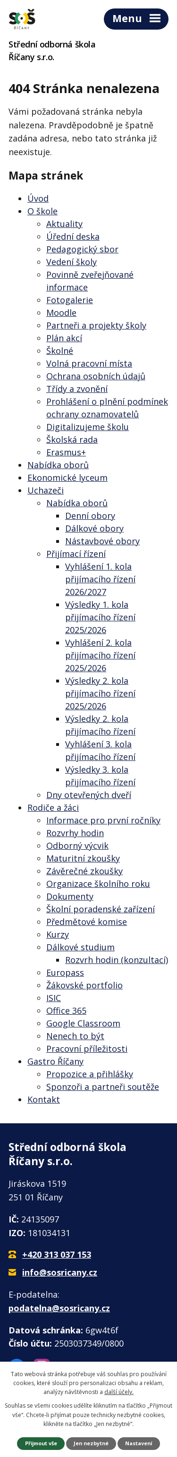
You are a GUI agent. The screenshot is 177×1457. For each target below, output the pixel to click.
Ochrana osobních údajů (95, 376)
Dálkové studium (80, 947)
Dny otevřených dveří (88, 794)
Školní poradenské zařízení (100, 909)
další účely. (119, 1392)
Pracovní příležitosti (86, 1048)
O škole (42, 211)
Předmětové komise (86, 921)
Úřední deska (73, 236)
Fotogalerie (69, 300)
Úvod (38, 198)
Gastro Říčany (55, 1061)
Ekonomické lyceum (67, 477)
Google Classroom (83, 1023)
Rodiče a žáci (53, 807)
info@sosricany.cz (59, 1272)
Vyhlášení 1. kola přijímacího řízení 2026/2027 (100, 579)
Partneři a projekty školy (96, 325)
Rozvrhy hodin (75, 832)
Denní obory (90, 515)
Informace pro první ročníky (103, 820)
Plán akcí (64, 338)
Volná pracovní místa (89, 363)
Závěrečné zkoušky (84, 871)
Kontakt (43, 1099)
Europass (65, 972)
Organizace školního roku (98, 883)
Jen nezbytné (91, 1443)
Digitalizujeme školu (87, 426)
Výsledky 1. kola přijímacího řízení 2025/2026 (100, 617)
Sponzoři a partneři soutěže (102, 1086)
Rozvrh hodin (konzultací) (116, 959)
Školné (59, 350)
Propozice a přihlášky (89, 1074)
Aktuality (64, 223)
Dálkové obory (94, 528)
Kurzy (57, 934)
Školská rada (72, 439)
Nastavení (138, 1443)
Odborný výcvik (77, 845)
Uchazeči (45, 490)
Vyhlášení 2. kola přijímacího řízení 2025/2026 (100, 655)
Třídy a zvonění (77, 388)
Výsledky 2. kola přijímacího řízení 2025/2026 (100, 693)
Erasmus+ (66, 452)
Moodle (61, 312)
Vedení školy (71, 261)
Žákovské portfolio (84, 985)
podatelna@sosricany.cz (59, 1308)
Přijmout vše (41, 1443)
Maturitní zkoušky (83, 858)
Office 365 (66, 1010)
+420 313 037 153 (56, 1254)
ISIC (53, 997)
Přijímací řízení (76, 553)
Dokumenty (69, 896)
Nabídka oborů (58, 464)
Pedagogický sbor (82, 249)
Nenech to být (75, 1036)
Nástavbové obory (102, 541)
